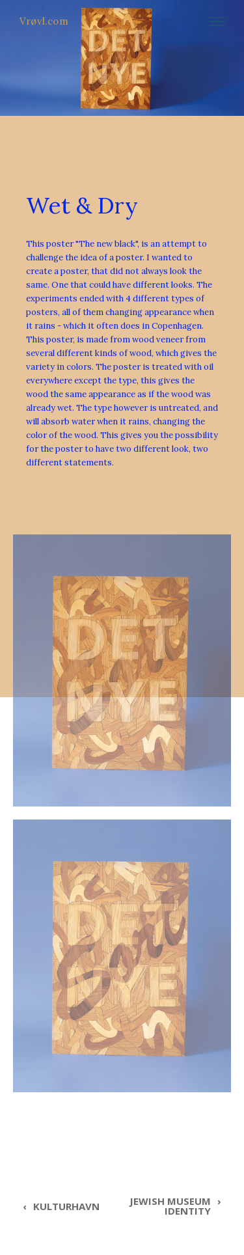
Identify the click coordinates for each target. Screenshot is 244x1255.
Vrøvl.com (44, 21)
